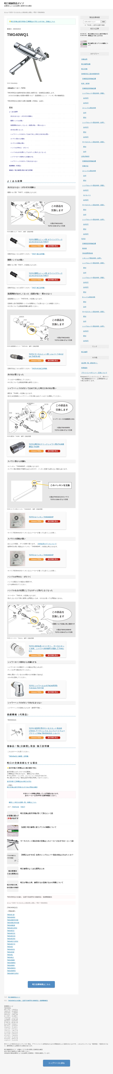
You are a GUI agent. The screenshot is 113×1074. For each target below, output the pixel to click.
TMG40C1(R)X (12, 928)
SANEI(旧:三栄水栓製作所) (90, 74)
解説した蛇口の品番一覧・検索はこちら (22, 802)
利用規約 (84, 368)
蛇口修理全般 (85, 64)
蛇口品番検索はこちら (41, 984)
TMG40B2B (11, 925)
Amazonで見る (36, 246)
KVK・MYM (85, 83)
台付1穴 (86, 103)
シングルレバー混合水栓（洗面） (93, 93)
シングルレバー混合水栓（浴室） (93, 263)
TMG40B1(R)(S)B (13, 923)
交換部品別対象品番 (89, 78)
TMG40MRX (11, 963)
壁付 (84, 117)
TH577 (22, 807)
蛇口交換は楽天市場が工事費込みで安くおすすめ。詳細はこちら (33, 21)
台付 (84, 113)
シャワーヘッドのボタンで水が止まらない (24, 161)
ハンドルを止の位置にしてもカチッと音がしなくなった (28, 152)
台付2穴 (86, 98)
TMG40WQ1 (11, 968)
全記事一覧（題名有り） (89, 363)
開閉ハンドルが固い (16, 120)
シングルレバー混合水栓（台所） (93, 122)
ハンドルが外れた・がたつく (19, 147)
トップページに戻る (56, 1063)
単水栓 (84, 248)
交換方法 (85, 166)
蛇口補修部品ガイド (14, 3)
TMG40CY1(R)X (12, 941)
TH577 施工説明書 (38, 254)
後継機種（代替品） (15, 165)
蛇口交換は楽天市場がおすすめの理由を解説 (22, 787)
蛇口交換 (84, 69)
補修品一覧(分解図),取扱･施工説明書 (21, 170)
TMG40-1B (10, 915)
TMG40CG (10, 931)
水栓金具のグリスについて (47, 544)
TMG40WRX (11, 971)
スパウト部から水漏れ (17, 138)
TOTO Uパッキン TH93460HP (41, 517)
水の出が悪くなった (16, 130)
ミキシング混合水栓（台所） (92, 258)
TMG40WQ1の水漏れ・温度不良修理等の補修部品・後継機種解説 (28, 1000)
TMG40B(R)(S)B (12, 920)
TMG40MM (11, 960)
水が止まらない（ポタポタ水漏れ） (21, 116)
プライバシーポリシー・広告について (94, 373)
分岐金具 (84, 59)
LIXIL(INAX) (85, 156)
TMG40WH (11, 965)
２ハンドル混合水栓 (89, 108)
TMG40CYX (11, 944)
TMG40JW (10, 952)
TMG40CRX (11, 939)
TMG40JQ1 (11, 949)
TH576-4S (15, 807)
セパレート (87, 195)
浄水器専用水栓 (87, 253)
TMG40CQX (11, 936)
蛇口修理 (84, 352)
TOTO (83, 239)
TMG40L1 (10, 957)
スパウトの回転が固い (17, 143)
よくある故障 (13, 111)
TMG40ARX (11, 917)
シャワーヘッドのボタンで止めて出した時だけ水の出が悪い (29, 134)
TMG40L (10, 955)
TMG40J (10, 947)
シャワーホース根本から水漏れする (21, 157)
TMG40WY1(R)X (13, 973)
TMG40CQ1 (11, 933)
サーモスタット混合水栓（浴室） (93, 142)
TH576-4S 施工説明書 (39, 368)
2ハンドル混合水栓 (88, 297)
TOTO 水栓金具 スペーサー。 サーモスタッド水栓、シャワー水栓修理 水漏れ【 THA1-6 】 (46, 648)
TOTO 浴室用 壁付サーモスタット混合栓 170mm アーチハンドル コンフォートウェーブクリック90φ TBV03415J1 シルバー (47, 730)
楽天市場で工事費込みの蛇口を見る (19, 781)
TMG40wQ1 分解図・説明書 (18, 756)
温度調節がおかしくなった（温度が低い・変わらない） (28, 125)
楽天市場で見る (53, 246)
